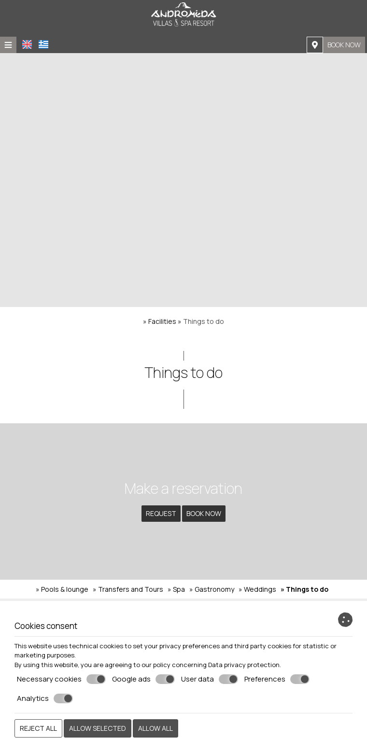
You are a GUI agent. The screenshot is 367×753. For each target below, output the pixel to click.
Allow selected (97, 728)
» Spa (176, 589)
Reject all (38, 728)
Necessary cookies (61, 679)
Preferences (277, 679)
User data (209, 679)
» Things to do (304, 589)
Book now (344, 44)
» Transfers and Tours (128, 589)
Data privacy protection (244, 664)
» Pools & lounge (62, 589)
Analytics (45, 698)
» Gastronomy (211, 589)
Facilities (162, 321)
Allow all (155, 728)
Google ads (143, 679)
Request (161, 513)
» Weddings (257, 589)
